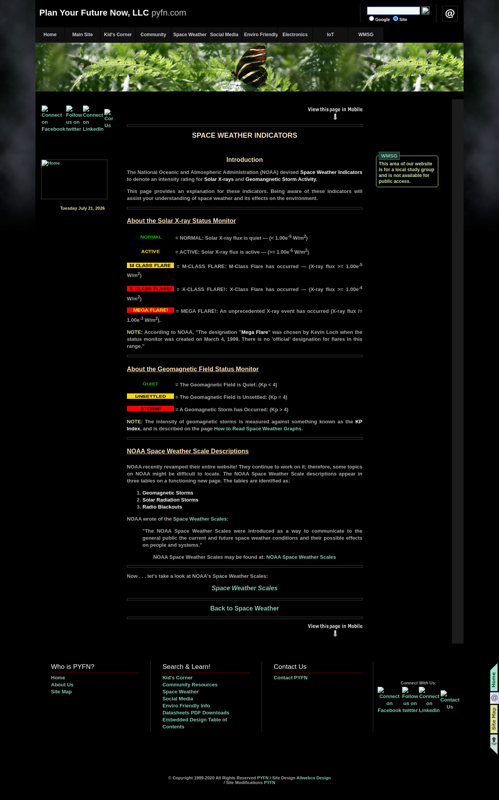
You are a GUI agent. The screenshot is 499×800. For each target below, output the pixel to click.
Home (50, 34)
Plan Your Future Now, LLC (112, 13)
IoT (330, 34)
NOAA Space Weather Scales (301, 557)
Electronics (295, 34)
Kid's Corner (118, 34)
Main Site (82, 34)
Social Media (224, 34)
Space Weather (189, 34)
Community (153, 34)
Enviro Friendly (260, 34)
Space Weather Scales (200, 519)
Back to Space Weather (244, 608)
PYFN (263, 777)
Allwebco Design (314, 777)
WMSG (366, 34)
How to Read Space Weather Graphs (257, 429)
